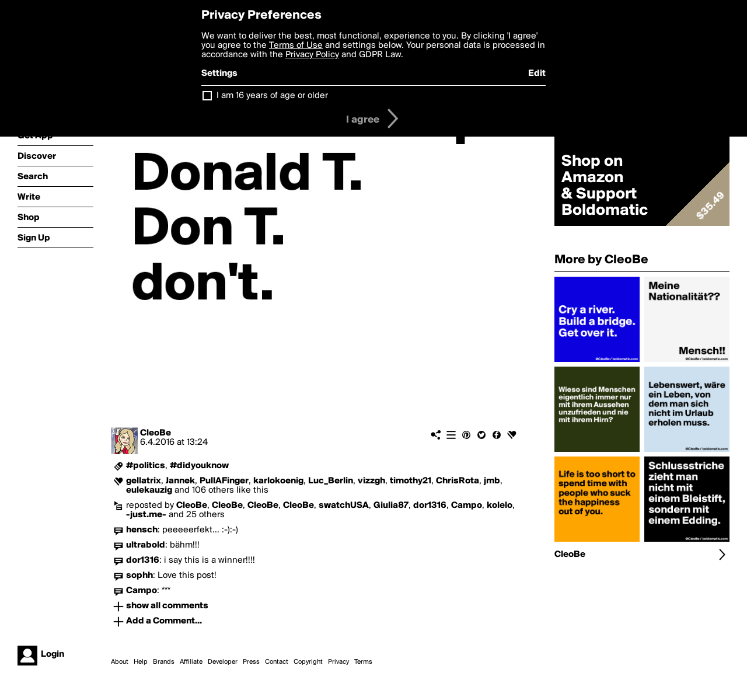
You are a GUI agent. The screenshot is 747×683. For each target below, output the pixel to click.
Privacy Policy (312, 55)
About (119, 661)
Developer (223, 661)
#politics (145, 466)
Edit (537, 73)
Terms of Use (296, 45)
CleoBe (155, 433)
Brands (163, 661)
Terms (363, 661)
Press (251, 661)
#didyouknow (199, 466)
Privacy (338, 661)
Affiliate (191, 661)
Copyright (308, 661)
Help (141, 661)
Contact (276, 661)
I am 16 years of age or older (272, 95)
